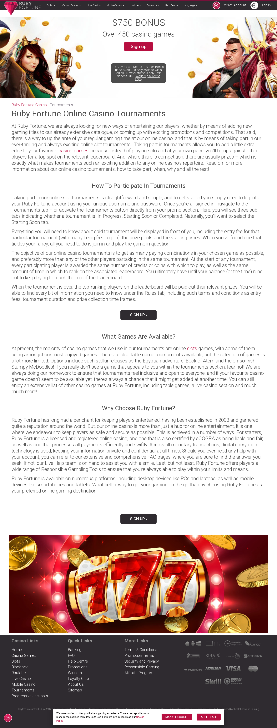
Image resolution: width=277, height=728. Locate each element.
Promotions (153, 5)
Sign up (138, 47)
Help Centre (171, 5)
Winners (136, 5)
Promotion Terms (139, 655)
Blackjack (20, 667)
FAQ (71, 655)
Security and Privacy (141, 661)
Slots (51, 5)
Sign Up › (138, 315)
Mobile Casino (116, 5)
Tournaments (23, 690)
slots (192, 348)
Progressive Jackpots (30, 696)
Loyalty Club (78, 678)
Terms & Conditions (140, 649)
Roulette (19, 672)
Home (17, 649)
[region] (138, 717)
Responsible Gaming (141, 667)
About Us (76, 684)
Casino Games (72, 5)
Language (191, 5)
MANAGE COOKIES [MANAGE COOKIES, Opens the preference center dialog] (177, 717)
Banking (74, 649)
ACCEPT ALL (209, 717)
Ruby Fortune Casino (29, 105)
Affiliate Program (138, 672)
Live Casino (94, 5)
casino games (73, 151)
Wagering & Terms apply (147, 83)
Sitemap (75, 690)
